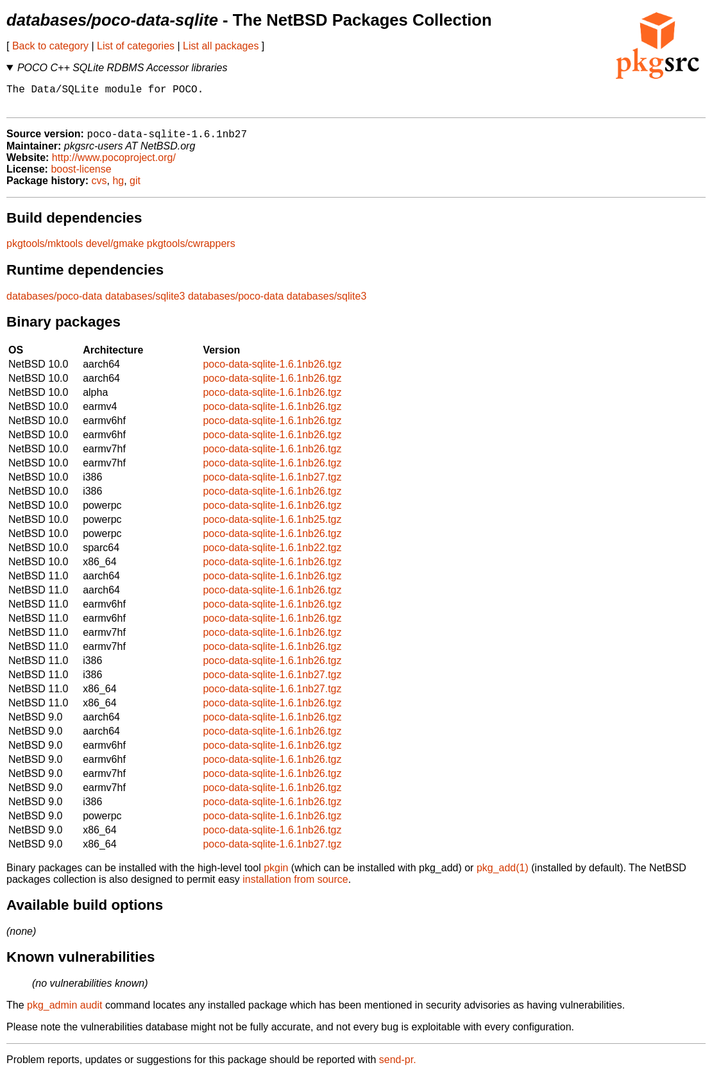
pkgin (276, 874)
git (135, 187)
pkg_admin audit (64, 1012)
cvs (99, 187)
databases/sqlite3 (145, 303)
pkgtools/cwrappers (191, 250)
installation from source (295, 886)
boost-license (81, 176)
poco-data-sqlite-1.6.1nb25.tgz (272, 526)
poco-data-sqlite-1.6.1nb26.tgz (272, 371)
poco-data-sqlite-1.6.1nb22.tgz (272, 554)
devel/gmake (115, 250)
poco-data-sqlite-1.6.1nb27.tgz (272, 484)
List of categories (135, 45)
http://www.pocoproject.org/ (114, 164)
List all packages (221, 45)
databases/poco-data (54, 303)
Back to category (50, 45)
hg (118, 187)
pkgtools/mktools (44, 250)
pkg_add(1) (503, 874)
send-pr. (397, 1066)
